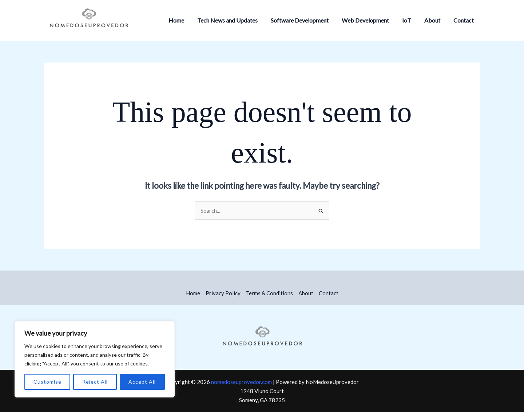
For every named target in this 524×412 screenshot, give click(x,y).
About (434, 20)
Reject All (95, 382)
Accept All (142, 382)
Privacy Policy (223, 293)
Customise (47, 382)
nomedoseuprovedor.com (241, 382)
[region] (95, 359)
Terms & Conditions (269, 293)
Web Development (370, 20)
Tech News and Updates (235, 20)
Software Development (306, 20)
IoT (410, 20)
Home (186, 20)
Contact (464, 20)
